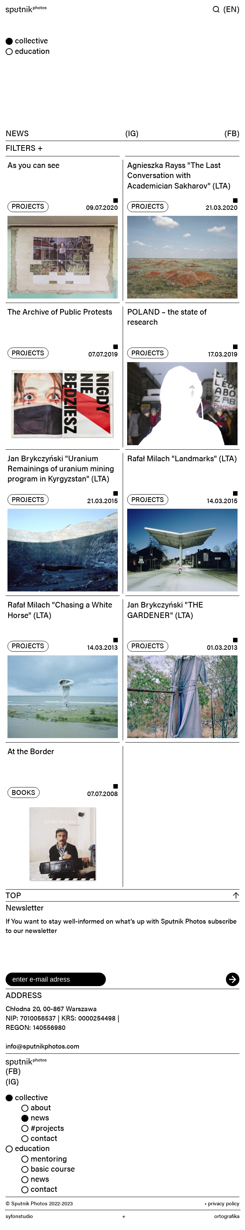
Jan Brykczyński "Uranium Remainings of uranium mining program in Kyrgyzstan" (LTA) (60, 468)
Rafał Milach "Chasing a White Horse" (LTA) (59, 609)
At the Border (30, 750)
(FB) (231, 132)
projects (28, 206)
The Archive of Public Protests (59, 311)
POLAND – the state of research (166, 316)
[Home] (63, 10)
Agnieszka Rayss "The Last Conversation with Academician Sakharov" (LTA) (178, 175)
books (23, 792)
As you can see (33, 164)
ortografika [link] (226, 1216)
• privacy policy (222, 1203)
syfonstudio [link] (19, 1216)
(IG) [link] (12, 1081)
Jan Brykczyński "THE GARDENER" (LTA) (165, 609)
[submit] (232, 979)
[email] (56, 979)
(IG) (131, 132)
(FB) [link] (13, 1070)
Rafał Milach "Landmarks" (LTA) (182, 457)
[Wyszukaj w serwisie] (218, 9)
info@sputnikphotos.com (42, 1045)
